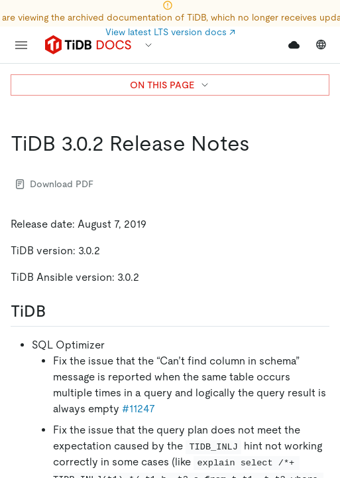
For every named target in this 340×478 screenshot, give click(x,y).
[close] (314, 375)
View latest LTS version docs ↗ (170, 32)
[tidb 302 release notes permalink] (260, 143)
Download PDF (54, 184)
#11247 (138, 408)
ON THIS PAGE (170, 85)
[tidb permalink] (56, 311)
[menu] (21, 45)
